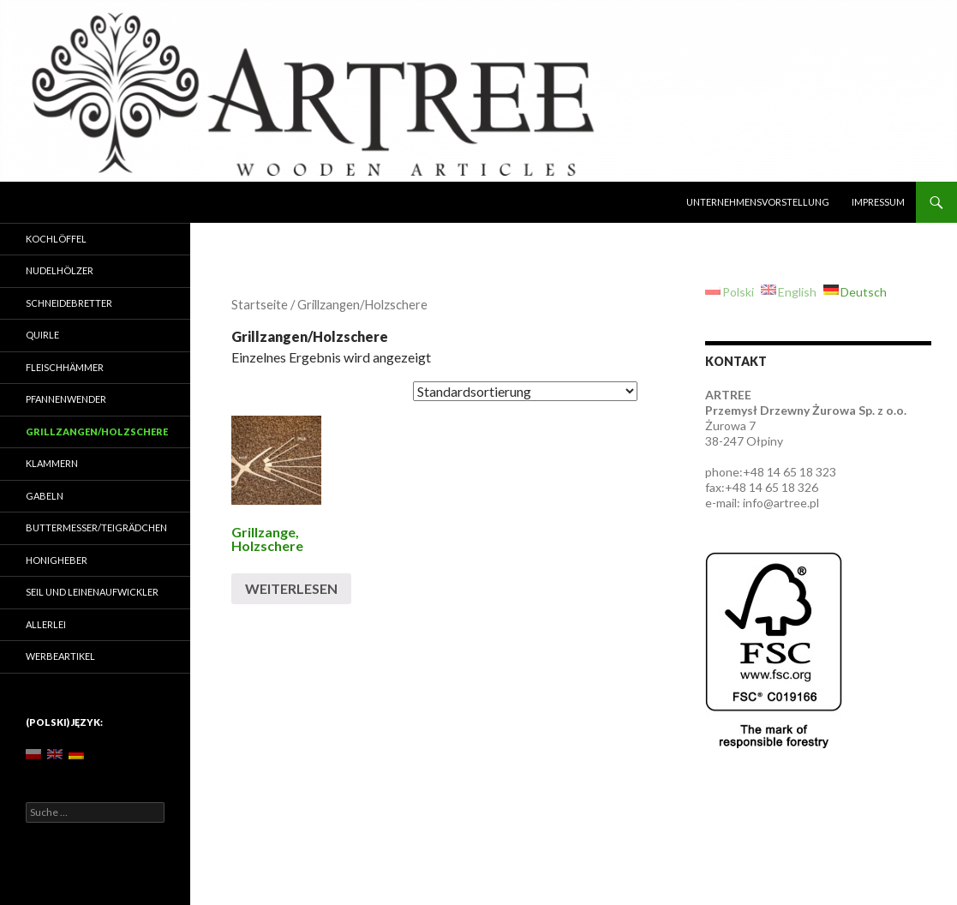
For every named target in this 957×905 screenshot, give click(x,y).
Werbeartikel (60, 656)
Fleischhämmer (65, 367)
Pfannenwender (66, 399)
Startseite (259, 304)
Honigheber (56, 560)
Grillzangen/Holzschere (97, 431)
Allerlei (46, 624)
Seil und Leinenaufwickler (92, 591)
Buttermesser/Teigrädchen (96, 527)
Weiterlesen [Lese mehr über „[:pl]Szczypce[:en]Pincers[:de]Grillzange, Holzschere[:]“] (291, 588)
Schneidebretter (69, 303)
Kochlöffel (56, 238)
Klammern (52, 463)
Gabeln (44, 495)
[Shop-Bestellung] (525, 391)
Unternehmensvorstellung (757, 201)
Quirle (42, 334)
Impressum (878, 201)
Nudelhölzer (59, 270)
